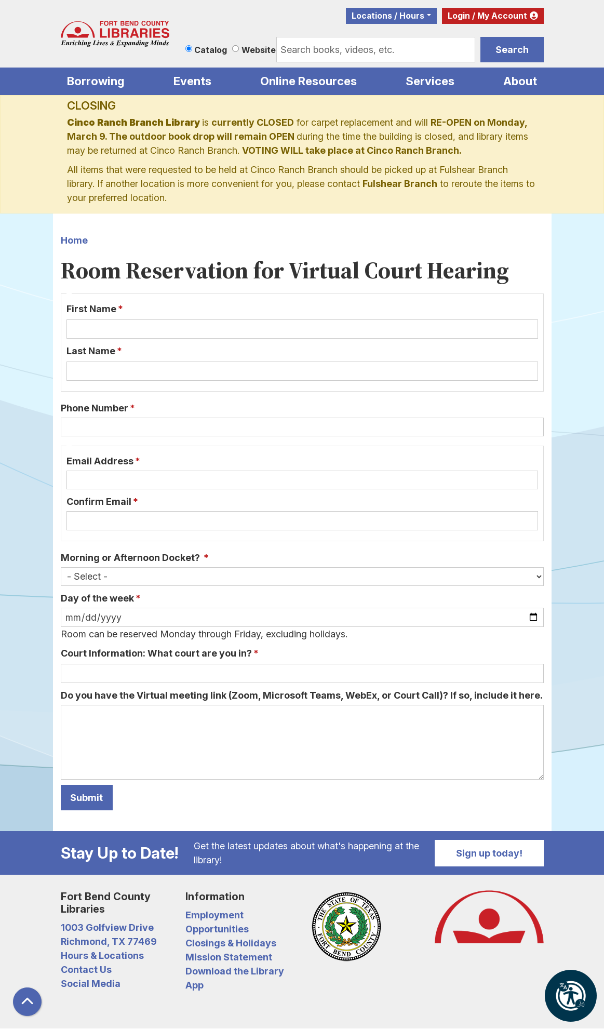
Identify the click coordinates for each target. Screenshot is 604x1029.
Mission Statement (228, 957)
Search (512, 49)
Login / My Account (487, 16)
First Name (91, 308)
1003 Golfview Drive (107, 927)
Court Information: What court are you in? (156, 653)
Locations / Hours (388, 16)
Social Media (90, 983)
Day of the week (97, 598)
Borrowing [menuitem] (96, 81)
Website (258, 50)
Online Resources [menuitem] (308, 81)
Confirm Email (98, 501)
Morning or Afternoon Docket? (131, 557)
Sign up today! (489, 853)
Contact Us (86, 969)
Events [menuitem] (192, 81)
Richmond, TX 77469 (109, 941)
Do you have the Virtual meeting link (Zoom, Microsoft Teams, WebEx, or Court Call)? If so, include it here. (302, 695)
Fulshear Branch (400, 183)
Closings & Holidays (230, 943)
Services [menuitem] (430, 81)
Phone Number (94, 408)
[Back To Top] (27, 1001)
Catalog (210, 50)
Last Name (90, 350)
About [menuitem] (520, 81)
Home (74, 240)
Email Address (99, 461)
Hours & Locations (102, 955)
